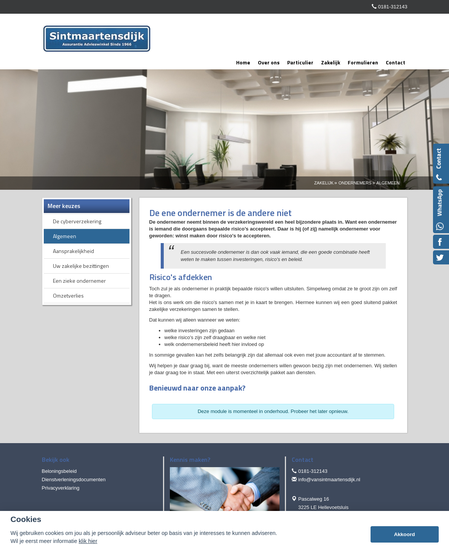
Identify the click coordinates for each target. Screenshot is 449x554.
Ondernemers (355, 183)
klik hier (88, 541)
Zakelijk (324, 183)
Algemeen (387, 183)
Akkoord (404, 534)
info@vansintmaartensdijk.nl (329, 479)
